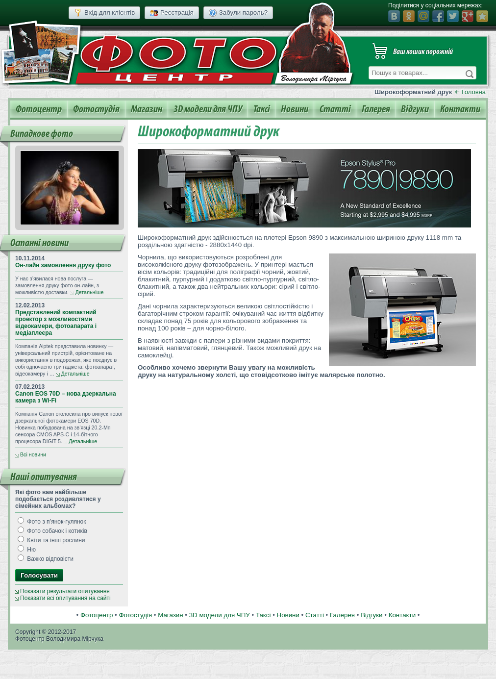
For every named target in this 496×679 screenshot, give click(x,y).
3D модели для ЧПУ (208, 109)
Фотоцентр (39, 109)
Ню (27, 549)
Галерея (376, 109)
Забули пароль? (238, 13)
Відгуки (415, 109)
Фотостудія (96, 109)
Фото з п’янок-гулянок (52, 521)
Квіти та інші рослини (51, 540)
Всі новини (33, 454)
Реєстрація (172, 13)
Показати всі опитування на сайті (65, 598)
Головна (474, 92)
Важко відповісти (46, 558)
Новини (294, 109)
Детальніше (89, 292)
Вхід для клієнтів (104, 13)
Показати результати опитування (65, 591)
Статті (335, 109)
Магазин (146, 109)
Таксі (261, 109)
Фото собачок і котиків (52, 531)
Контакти (460, 109)
